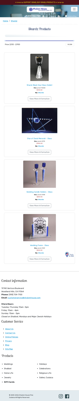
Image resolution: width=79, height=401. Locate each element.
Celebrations (44, 368)
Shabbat (7, 368)
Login (45, 16)
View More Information (39, 99)
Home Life (8, 373)
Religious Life (45, 373)
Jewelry (7, 377)
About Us (9, 329)
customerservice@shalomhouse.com (24, 298)
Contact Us (10, 333)
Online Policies (11, 337)
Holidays (43, 364)
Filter (70, 44)
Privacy (8, 341)
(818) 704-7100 (34, 16)
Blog (7, 345)
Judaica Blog (70, 16)
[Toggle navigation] (74, 9)
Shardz (41, 92)
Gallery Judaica (46, 377)
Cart (60, 16)
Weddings (8, 364)
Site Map (9, 349)
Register (53, 16)
